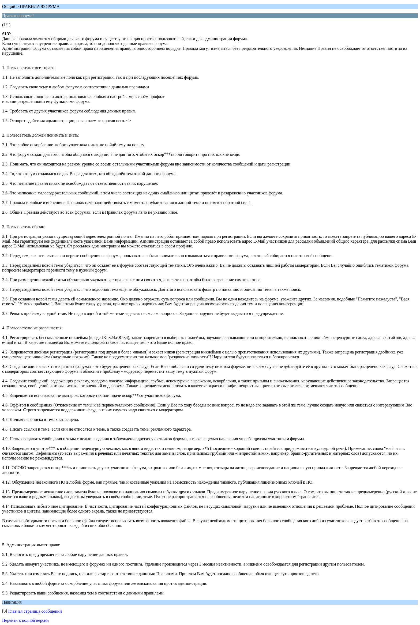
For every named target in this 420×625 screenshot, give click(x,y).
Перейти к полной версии (25, 620)
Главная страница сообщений (35, 611)
